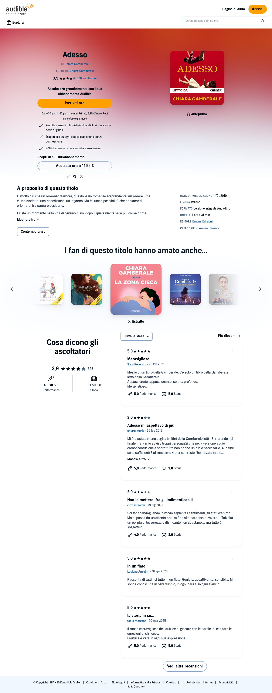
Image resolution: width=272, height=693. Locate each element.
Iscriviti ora (75, 103)
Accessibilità (226, 682)
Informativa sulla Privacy (145, 682)
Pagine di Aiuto (233, 9)
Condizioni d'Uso (96, 682)
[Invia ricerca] (263, 21)
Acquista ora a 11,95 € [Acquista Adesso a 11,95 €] (75, 166)
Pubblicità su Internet (200, 682)
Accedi (258, 9)
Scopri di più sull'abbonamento (60, 157)
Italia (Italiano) (136, 686)
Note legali (118, 682)
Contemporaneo (33, 232)
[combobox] (224, 21)
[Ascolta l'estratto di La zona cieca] (136, 322)
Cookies (171, 682)
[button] (68, 176)
